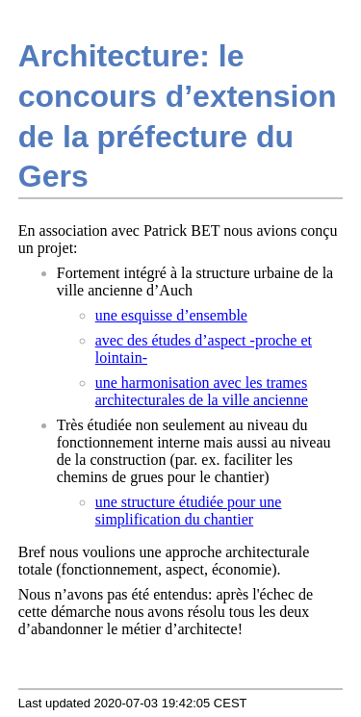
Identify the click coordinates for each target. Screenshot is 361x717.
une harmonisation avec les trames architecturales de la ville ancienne (201, 391)
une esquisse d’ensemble (171, 315)
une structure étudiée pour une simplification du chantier (188, 510)
